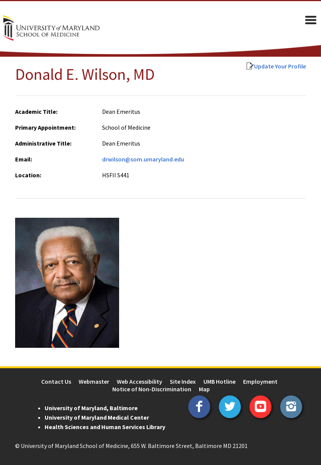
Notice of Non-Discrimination (151, 389)
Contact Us (56, 381)
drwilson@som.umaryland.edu (143, 159)
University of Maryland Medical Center (97, 417)
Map (204, 389)
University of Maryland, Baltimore (91, 408)
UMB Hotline (219, 381)
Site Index (183, 381)
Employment (260, 381)
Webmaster (94, 381)
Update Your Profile (280, 66)
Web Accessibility (139, 381)
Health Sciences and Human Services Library (105, 427)
